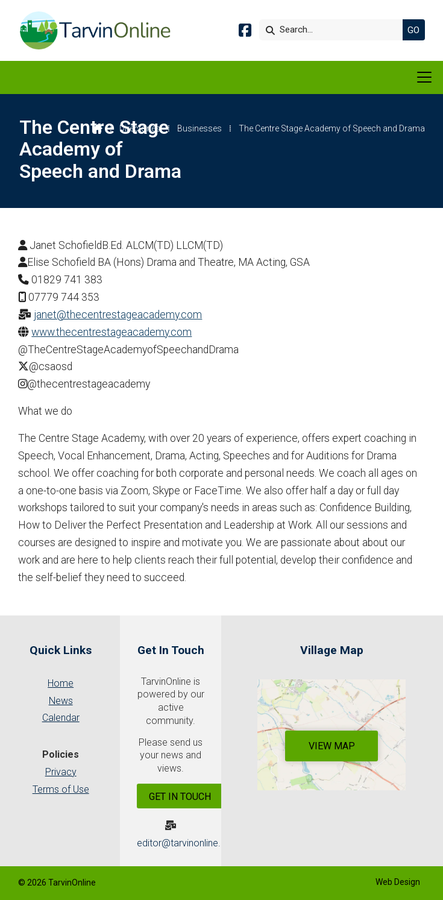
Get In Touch (180, 796)
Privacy (61, 772)
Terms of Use (61, 789)
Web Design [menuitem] (397, 882)
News (61, 700)
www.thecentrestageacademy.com (111, 332)
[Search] (334, 29)
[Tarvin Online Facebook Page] (245, 32)
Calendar (61, 717)
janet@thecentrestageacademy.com (118, 315)
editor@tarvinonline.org (186, 843)
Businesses (199, 128)
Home (61, 683)
